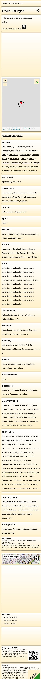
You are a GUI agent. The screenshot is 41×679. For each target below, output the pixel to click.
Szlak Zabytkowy (32, 506)
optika (33, 171)
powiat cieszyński (9, 136)
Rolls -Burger (18, 3)
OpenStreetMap (17, 128)
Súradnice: (5, 544)
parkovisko (6, 268)
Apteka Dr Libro (8, 319)
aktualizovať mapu (13, 540)
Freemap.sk (28, 128)
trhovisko (14, 151)
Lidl (5, 167)
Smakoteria (6, 197)
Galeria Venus (21, 167)
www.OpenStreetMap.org (27, 667)
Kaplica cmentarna (19, 334)
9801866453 (6, 542)
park (4, 234)
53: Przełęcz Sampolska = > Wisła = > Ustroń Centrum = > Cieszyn (19, 464)
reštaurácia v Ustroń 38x (11, 529)
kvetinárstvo (25, 155)
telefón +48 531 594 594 (11, 29)
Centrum (29, 315)
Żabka (23, 151)
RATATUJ (14, 201)
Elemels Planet (19, 193)
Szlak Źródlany (17, 506)
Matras (28, 147)
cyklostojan (28, 364)
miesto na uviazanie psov (12, 238)
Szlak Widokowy (10, 510)
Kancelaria (6, 249)
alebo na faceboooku (10, 620)
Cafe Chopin (18, 197)
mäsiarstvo (15, 163)
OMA (10, 3)
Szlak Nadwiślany (19, 514)
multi (4, 223)
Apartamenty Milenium (10, 182)
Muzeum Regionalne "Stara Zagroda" (22, 234)
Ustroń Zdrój (28, 413)
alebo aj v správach (10, 623)
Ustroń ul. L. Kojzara (10, 390)
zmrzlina (7, 171)
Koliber (31, 159)
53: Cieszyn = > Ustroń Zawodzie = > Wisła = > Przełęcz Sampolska (20, 476)
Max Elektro (13, 155)
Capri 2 (23, 201)
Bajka (4, 155)
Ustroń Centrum (28, 417)
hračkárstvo (34, 167)
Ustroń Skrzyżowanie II (30, 409)
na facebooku (17, 650)
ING (32, 253)
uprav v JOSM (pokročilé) (28, 540)
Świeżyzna (32, 151)
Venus (19, 319)
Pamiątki (36, 163)
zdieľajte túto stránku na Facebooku (14, 650)
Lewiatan (5, 163)
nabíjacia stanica (8, 280)
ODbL (26, 669)
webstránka (27, 18)
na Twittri (22, 651)
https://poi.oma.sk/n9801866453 (11, 129)
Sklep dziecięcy (8, 147)
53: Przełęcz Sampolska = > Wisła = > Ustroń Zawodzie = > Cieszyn (18, 456)
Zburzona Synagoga (22, 349)
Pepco (26, 171)
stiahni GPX (5, 545)
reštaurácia (6, 193)
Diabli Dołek (31, 193)
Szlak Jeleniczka (8, 502)
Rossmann (26, 163)
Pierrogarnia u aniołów (18, 394)
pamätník (19, 345)
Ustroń (19, 136)
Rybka (23, 159)
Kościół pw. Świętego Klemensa (14, 330)
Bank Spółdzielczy (20, 249)
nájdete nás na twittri (10, 617)
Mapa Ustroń (20, 212)
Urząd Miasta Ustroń (17, 257)
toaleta (4, 257)
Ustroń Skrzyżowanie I (10, 409)
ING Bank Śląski (22, 253)
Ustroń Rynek (7, 212)
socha (4, 345)
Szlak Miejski (24, 510)
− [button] (5, 84)
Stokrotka (20, 147)
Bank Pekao (32, 257)
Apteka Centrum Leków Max (13, 315)
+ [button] (5, 80)
